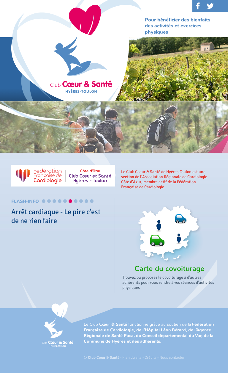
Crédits (150, 357)
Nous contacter (172, 357)
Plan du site (132, 357)
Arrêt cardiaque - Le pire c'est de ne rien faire (55, 216)
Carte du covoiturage (169, 268)
